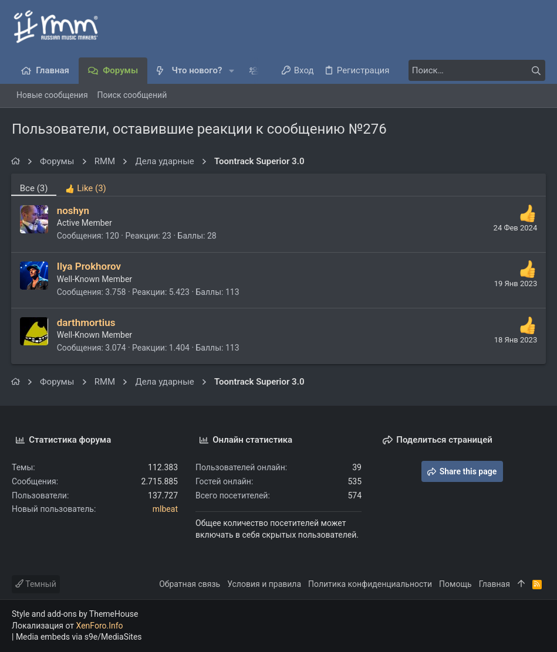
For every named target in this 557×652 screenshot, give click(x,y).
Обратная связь (189, 584)
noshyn (74, 210)
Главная (494, 584)
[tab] (87, 185)
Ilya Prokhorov (89, 266)
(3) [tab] (35, 188)
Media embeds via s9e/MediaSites (79, 636)
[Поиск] (472, 70)
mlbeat (165, 509)
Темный (35, 584)
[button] (231, 70)
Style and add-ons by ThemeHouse (75, 614)
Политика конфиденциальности (370, 584)
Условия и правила (264, 584)
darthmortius (87, 322)
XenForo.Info (99, 625)
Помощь (455, 584)
